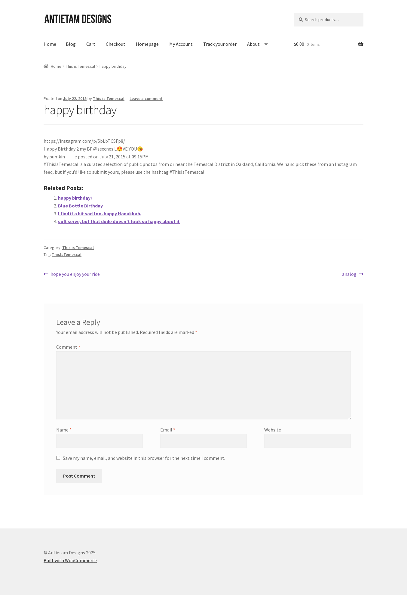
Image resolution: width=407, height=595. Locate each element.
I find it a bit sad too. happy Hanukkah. (99, 213)
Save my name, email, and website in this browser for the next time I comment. (144, 458)
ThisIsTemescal (66, 254)
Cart (90, 44)
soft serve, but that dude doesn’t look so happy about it (119, 221)
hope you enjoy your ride (75, 274)
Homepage (147, 44)
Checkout (115, 44)
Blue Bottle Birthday (80, 206)
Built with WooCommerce (70, 560)
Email (167, 430)
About (253, 44)
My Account (181, 44)
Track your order (220, 44)
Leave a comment (146, 98)
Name (64, 430)
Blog (71, 44)
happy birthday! (75, 198)
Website (272, 430)
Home (50, 44)
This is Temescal (80, 66)
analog (349, 274)
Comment (68, 347)
